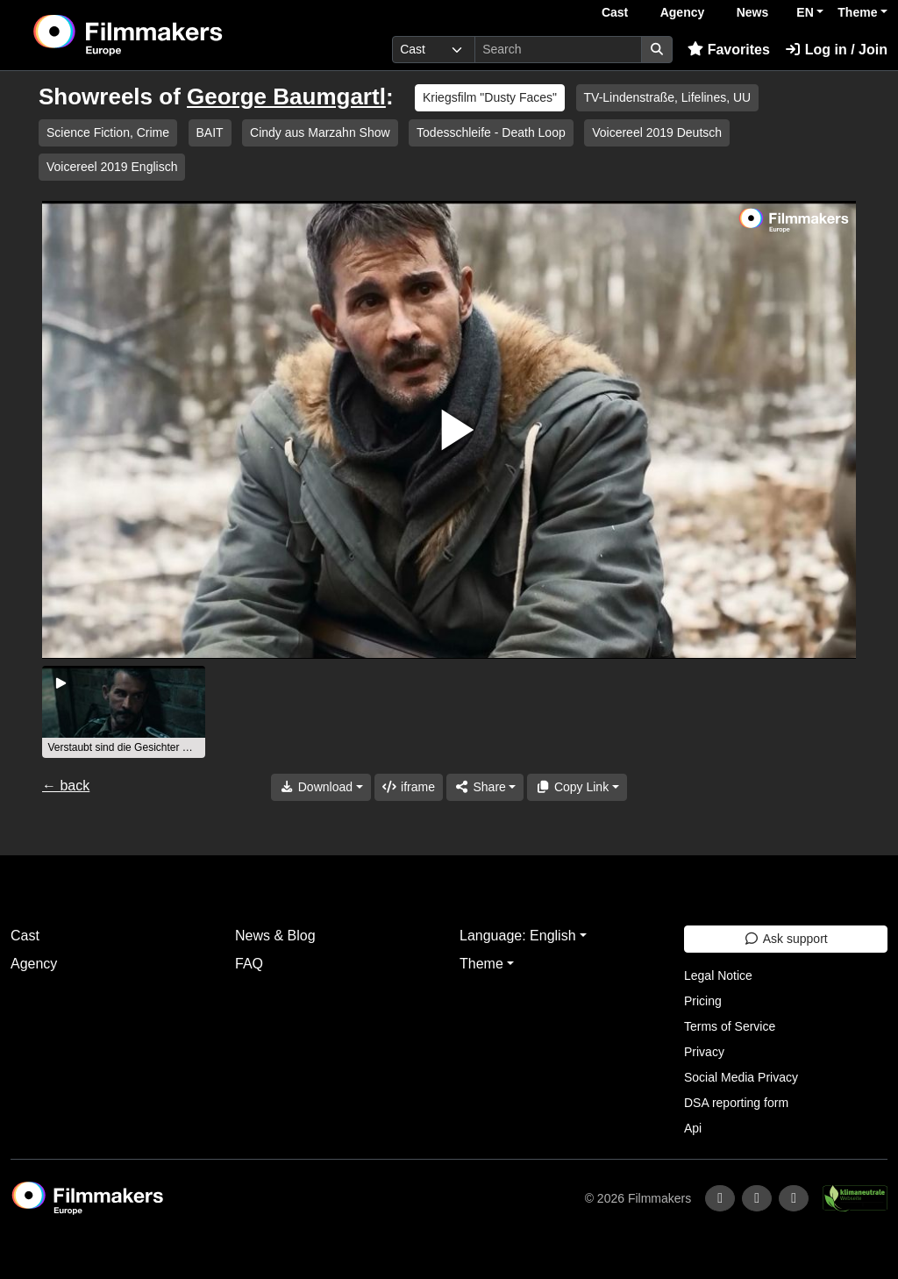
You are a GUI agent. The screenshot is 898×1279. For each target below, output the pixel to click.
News (753, 12)
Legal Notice (718, 975)
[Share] (485, 787)
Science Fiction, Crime (107, 132)
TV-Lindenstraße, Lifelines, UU (668, 97)
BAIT (210, 132)
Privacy (704, 1052)
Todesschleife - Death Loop (491, 132)
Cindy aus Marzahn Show (320, 132)
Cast (615, 12)
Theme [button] (857, 12)
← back (65, 785)
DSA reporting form (736, 1103)
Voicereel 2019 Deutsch (657, 132)
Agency (682, 12)
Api (693, 1128)
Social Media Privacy (741, 1077)
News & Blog (275, 935)
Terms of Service (729, 1026)
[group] (123, 712)
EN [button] (804, 12)
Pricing (703, 1001)
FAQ (249, 963)
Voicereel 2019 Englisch (111, 167)
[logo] (171, 35)
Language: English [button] (518, 935)
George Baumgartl (286, 96)
